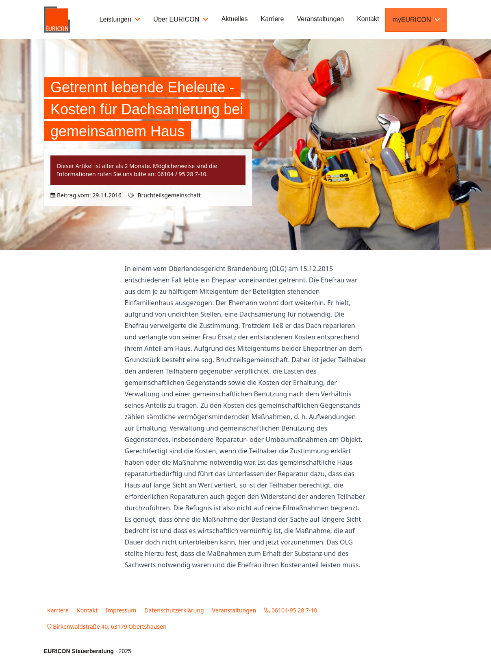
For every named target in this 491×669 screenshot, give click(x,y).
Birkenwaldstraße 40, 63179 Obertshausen (107, 626)
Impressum (121, 610)
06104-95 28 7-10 (290, 610)
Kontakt (368, 18)
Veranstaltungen (320, 18)
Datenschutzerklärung (174, 610)
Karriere (272, 18)
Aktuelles (235, 18)
